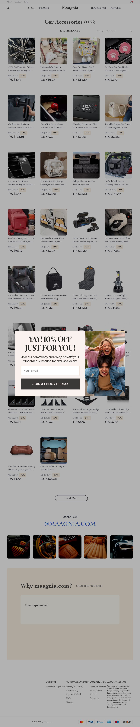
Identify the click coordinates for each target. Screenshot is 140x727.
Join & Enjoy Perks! (50, 384)
